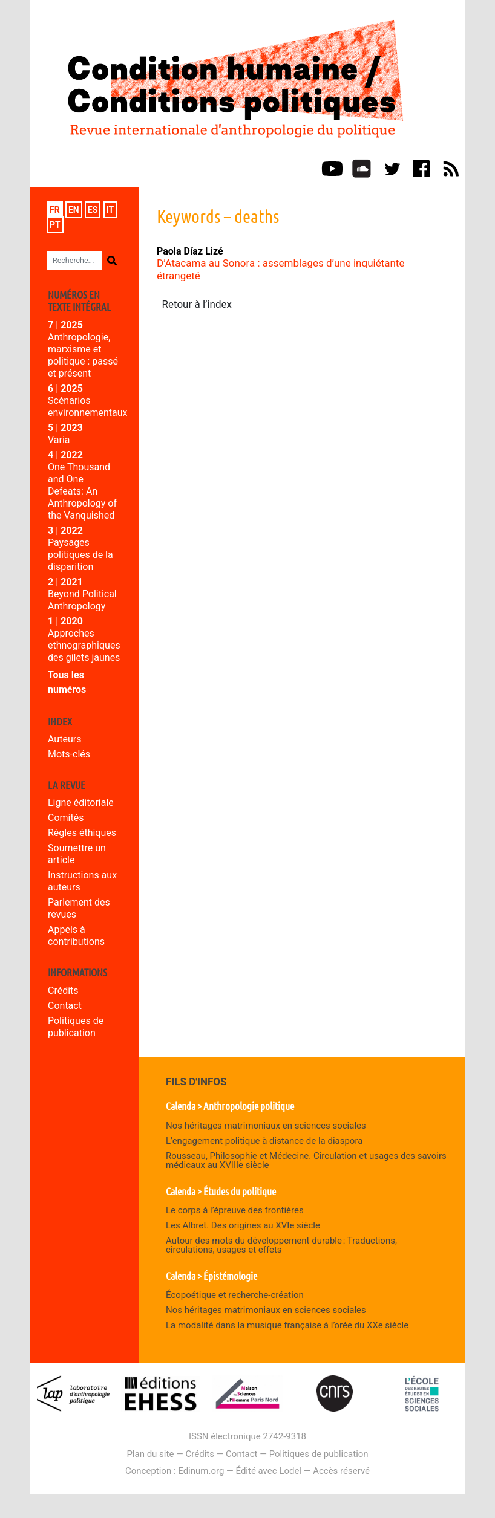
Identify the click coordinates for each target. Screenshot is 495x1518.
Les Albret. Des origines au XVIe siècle (243, 1225)
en (73, 210)
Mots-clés (69, 754)
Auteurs (64, 739)
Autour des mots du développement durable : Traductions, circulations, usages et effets (281, 1245)
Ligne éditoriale (81, 802)
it (110, 210)
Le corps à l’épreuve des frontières (235, 1210)
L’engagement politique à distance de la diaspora (264, 1140)
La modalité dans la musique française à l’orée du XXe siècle (287, 1325)
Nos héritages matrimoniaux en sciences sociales (266, 1125)
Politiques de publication (75, 1027)
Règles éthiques (82, 832)
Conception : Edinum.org (174, 1470)
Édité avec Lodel (269, 1470)
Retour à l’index (197, 304)
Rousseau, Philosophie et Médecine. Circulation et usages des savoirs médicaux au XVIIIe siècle (306, 1160)
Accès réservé (341, 1470)
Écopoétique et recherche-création (235, 1294)
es (93, 210)
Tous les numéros (67, 682)
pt (55, 225)
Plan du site (150, 1453)
